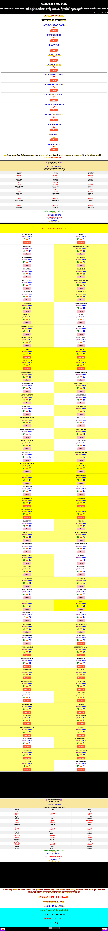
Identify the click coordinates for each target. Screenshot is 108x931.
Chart (30, 236)
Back (2, 929)
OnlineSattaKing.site (56, 215)
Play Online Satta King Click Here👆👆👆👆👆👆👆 (54, 220)
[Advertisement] (54, 785)
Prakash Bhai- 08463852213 (54, 166)
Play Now (27, 242)
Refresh (54, 30)
